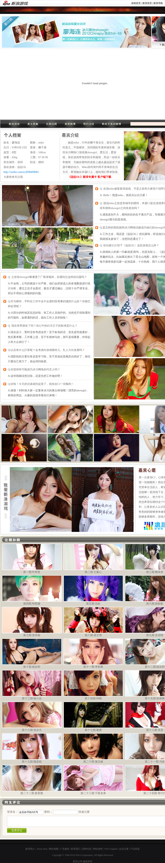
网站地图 (53, 848)
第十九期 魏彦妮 (32, 748)
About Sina (42, 848)
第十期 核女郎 (32, 653)
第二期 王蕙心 (93, 558)
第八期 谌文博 (93, 622)
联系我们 (75, 848)
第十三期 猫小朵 (32, 685)
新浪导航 (158, 3)
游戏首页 (136, 3)
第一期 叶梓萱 (32, 558)
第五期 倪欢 (93, 590)
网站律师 (98, 848)
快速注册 (84, 811)
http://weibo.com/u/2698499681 (21, 172)
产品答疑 (135, 848)
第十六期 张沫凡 (32, 716)
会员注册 (123, 848)
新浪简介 (30, 848)
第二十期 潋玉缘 (93, 748)
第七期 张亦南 (32, 622)
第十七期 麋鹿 (93, 716)
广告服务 (64, 848)
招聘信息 (87, 848)
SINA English (110, 848)
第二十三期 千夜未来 (93, 780)
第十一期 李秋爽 (93, 653)
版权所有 (87, 861)
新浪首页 (147, 3)
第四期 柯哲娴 (32, 590)
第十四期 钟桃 (93, 685)
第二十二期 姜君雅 (32, 780)
